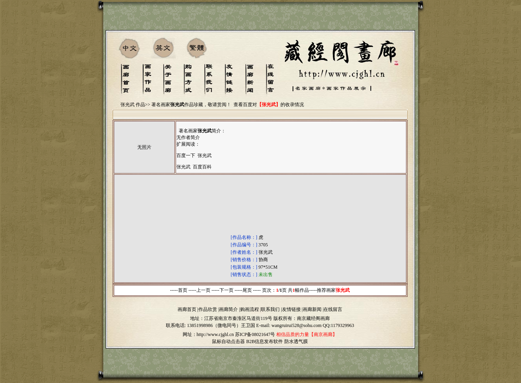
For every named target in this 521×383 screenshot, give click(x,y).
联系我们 (270, 309)
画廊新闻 (312, 309)
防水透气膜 (296, 341)
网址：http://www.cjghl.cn (208, 334)
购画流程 (249, 309)
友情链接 (291, 309)
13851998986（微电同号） (214, 325)
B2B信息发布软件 (264, 341)
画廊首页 (187, 309)
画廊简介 (228, 309)
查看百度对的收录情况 (269, 104)
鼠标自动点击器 (228, 341)
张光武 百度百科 (194, 167)
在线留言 (332, 309)
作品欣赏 (207, 309)
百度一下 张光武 (194, 155)
